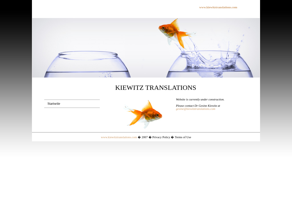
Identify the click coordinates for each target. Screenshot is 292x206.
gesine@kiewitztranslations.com (195, 108)
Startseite (54, 104)
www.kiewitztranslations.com (119, 137)
